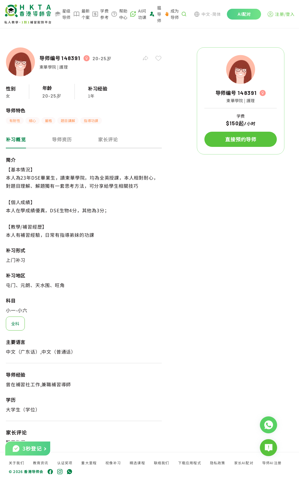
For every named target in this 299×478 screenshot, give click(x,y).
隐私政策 (217, 462)
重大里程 (89, 462)
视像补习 (113, 462)
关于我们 (16, 462)
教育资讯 (40, 462)
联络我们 (161, 462)
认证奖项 (65, 462)
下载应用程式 (189, 462)
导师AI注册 (271, 462)
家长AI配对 (243, 462)
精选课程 (137, 462)
